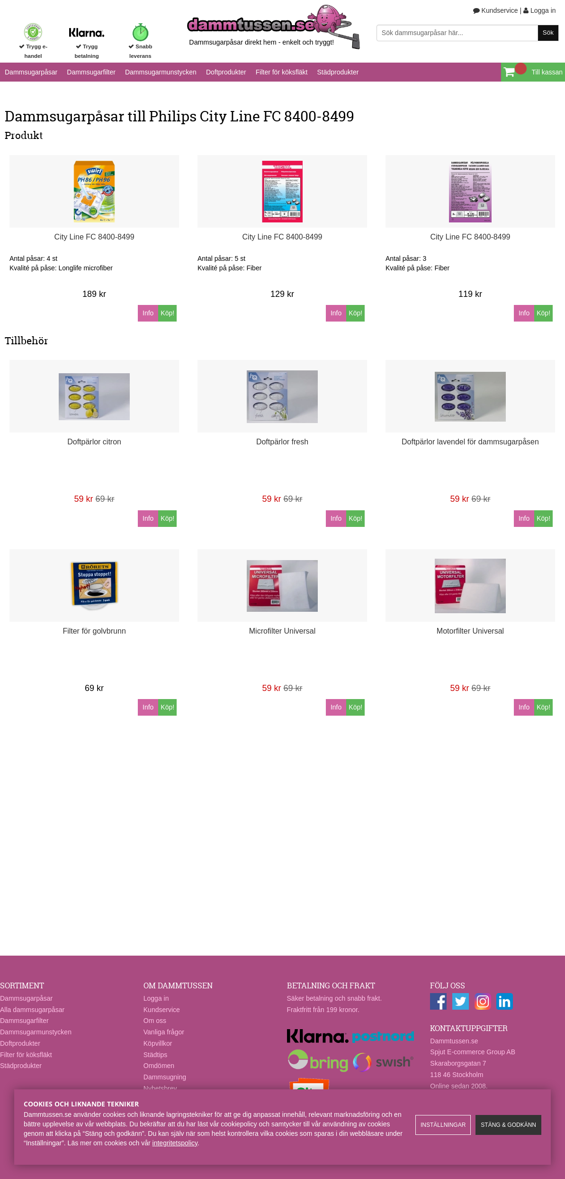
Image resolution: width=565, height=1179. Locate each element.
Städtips (155, 1055)
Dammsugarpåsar (31, 72)
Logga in (539, 10)
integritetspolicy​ (174, 1143)
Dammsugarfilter (91, 72)
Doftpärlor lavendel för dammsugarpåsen (470, 442)
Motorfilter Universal (470, 631)
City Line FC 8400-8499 (94, 237)
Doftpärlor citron (94, 442)
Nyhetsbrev (160, 1088)
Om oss (154, 1020)
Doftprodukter (226, 72)
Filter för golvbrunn (94, 631)
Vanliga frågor (163, 1032)
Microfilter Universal (282, 631)
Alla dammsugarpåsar (32, 1009)
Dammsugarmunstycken (161, 72)
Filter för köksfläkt (282, 72)
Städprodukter (338, 72)
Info (148, 313)
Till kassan (547, 72)
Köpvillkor (157, 1043)
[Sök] (468, 33)
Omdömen (158, 1065)
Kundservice (495, 10)
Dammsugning (164, 1077)
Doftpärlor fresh (282, 442)
